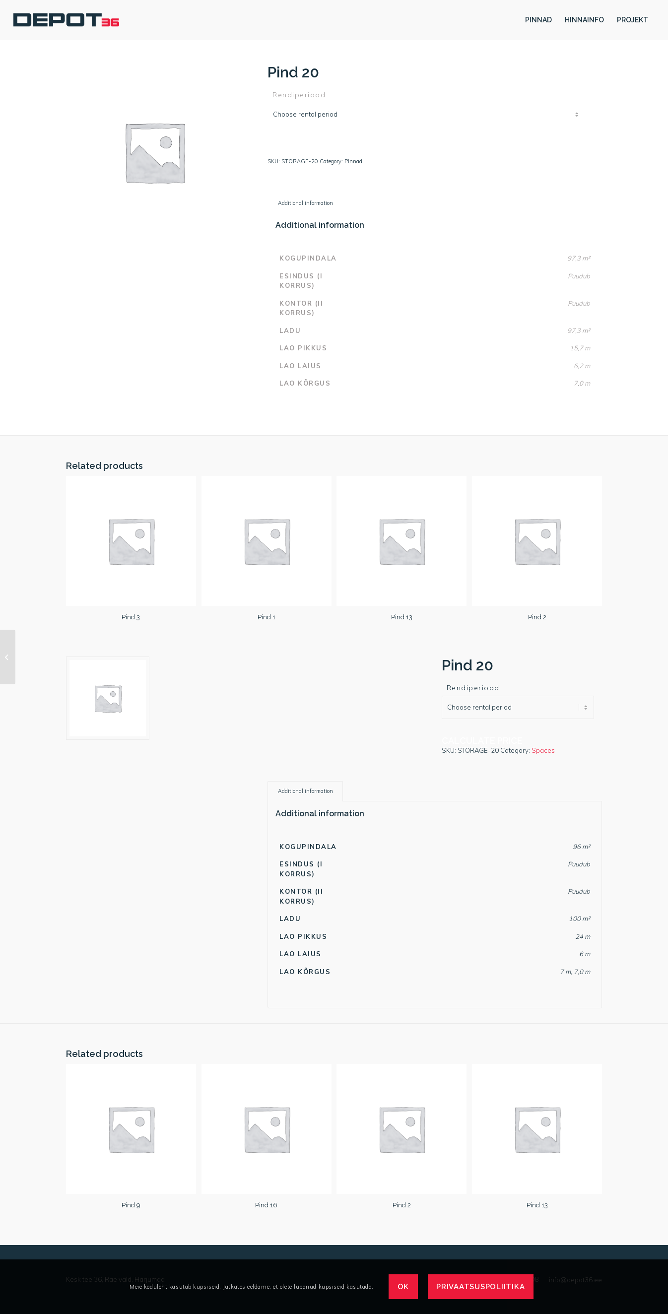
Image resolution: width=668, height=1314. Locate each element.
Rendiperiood (299, 94)
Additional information (305, 202)
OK (403, 1286)
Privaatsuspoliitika (480, 1286)
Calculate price (307, 147)
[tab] (305, 203)
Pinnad (353, 161)
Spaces (543, 750)
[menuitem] (538, 20)
